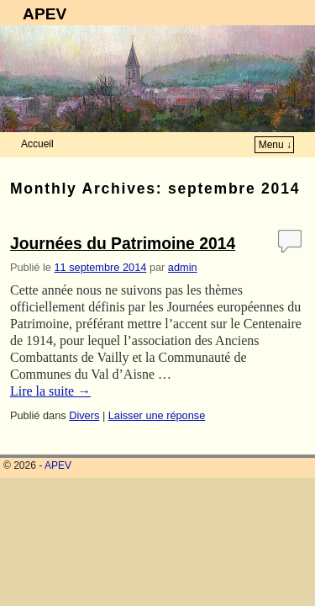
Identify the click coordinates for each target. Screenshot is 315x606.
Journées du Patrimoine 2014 (122, 243)
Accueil (37, 144)
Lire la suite (50, 391)
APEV (44, 14)
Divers (84, 415)
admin (182, 267)
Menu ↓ (275, 145)
